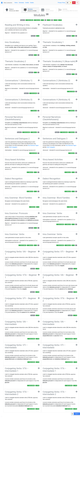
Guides (32, 2)
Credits (27, 2)
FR (77, 2)
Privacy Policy (61, 2)
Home (16, 2)
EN (74, 2)
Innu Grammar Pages (33, 145)
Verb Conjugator (13, 147)
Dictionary (21, 2)
